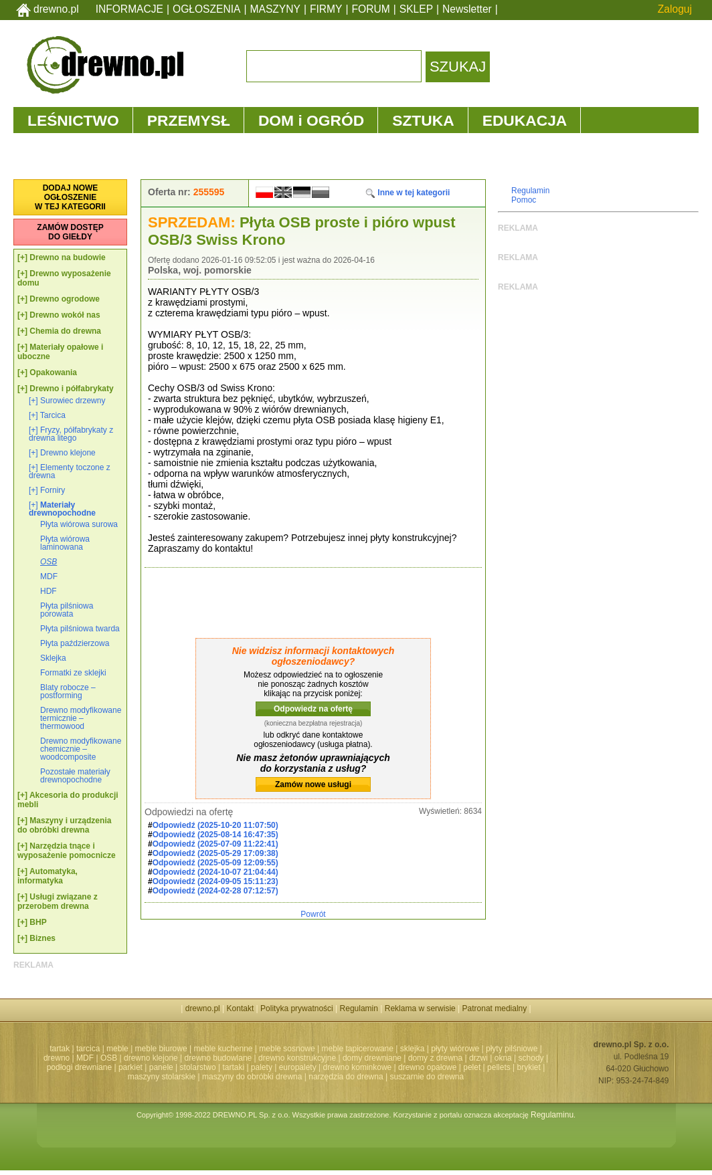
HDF (48, 591)
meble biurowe (161, 1048)
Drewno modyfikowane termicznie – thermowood (80, 718)
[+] (22, 257)
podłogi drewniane (79, 1067)
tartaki (233, 1067)
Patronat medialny (494, 1008)
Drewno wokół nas (64, 315)
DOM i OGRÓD (311, 120)
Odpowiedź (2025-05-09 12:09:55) (215, 862)
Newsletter (467, 9)
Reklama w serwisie (420, 1008)
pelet (471, 1067)
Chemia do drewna (65, 331)
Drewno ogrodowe (64, 299)
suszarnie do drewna (426, 1076)
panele (161, 1067)
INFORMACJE (129, 9)
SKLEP (416, 9)
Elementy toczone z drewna (69, 471)
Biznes (42, 938)
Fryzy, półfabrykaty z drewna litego (71, 434)
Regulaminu (552, 1114)
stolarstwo (198, 1067)
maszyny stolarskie (161, 1076)
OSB (48, 561)
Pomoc (523, 200)
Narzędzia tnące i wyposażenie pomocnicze (66, 850)
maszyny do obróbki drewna (252, 1076)
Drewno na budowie (67, 257)
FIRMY (326, 9)
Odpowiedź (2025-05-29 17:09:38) (215, 853)
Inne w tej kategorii (407, 192)
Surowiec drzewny (72, 400)
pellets (499, 1067)
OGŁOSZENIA (206, 9)
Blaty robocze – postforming (68, 691)
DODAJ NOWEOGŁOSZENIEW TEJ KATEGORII (70, 197)
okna (503, 1058)
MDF (49, 576)
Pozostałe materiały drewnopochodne (75, 775)
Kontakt (240, 1008)
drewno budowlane (218, 1058)
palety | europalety (284, 1067)
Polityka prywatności (296, 1008)
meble (117, 1048)
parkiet (130, 1067)
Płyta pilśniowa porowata (66, 610)
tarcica (88, 1048)
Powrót (312, 914)
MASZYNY (275, 9)
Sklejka (53, 658)
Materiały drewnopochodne (62, 509)
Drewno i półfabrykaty (71, 388)
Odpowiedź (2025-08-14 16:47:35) (215, 834)
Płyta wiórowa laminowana (65, 543)
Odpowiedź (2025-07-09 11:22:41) (215, 844)
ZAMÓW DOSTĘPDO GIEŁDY (70, 232)
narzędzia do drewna (345, 1076)
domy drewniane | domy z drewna (402, 1058)
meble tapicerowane (357, 1048)
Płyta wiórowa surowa (79, 524)
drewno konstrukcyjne (297, 1058)
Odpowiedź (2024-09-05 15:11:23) (215, 881)
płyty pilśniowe (511, 1048)
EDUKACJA (524, 120)
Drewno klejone (68, 452)
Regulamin (530, 190)
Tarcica (53, 415)
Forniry (52, 490)
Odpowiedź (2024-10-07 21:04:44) (215, 872)
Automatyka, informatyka (47, 876)
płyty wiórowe (455, 1048)
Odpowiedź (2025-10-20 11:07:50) (215, 825)
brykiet (529, 1067)
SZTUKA (423, 120)
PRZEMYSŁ (188, 120)
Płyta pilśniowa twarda (80, 628)
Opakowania (53, 372)
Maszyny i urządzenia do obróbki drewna (64, 825)
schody (531, 1058)
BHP (37, 922)
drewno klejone (151, 1058)
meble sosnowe (287, 1048)
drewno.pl (56, 9)
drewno (56, 1058)
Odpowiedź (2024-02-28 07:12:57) (215, 890)
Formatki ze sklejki (73, 672)
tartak (60, 1048)
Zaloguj (675, 9)
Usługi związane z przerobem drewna (57, 901)
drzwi (478, 1058)
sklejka (412, 1048)
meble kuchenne (222, 1048)
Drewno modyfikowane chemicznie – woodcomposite (80, 749)
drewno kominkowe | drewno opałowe (390, 1067)
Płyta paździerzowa (74, 643)
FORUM (371, 9)
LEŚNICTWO (73, 120)
